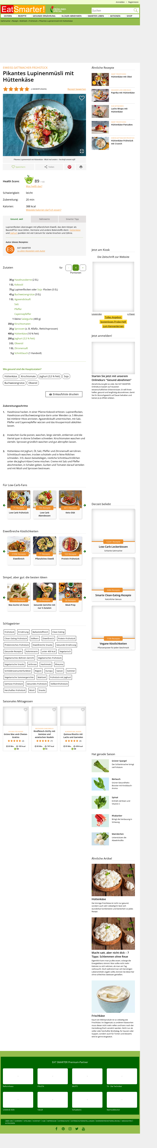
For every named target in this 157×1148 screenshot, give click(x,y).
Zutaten (8, 267)
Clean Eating (58, 632)
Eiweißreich (18, 558)
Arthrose (32, 664)
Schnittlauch (21, 353)
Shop (129, 16)
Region (38, 670)
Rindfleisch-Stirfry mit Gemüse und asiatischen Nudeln (44, 734)
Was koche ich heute (19, 605)
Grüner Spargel (119, 760)
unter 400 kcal (49, 651)
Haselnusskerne (23, 279)
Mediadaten (127, 1121)
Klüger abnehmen (72, 16)
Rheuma (59, 664)
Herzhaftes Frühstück (15, 690)
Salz (16, 304)
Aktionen (115, 16)
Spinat (115, 797)
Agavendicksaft (22, 299)
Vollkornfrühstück (59, 683)
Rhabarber (117, 815)
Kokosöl (18, 284)
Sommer (71, 670)
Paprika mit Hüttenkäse (123, 92)
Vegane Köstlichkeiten (113, 643)
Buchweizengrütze (24, 294)
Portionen (75, 272)
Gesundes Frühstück (37, 683)
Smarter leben (96, 16)
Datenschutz (63, 1121)
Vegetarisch (65, 651)
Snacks (42, 690)
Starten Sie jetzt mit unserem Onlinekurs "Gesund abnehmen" (113, 362)
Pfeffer (18, 309)
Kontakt (36, 1121)
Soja (39, 289)
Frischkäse (98, 1015)
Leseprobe (97, 314)
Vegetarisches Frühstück (49, 657)
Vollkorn (35, 638)
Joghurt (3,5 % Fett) (24, 338)
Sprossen (19, 328)
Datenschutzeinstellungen (82, 1121)
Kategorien (10, 1123)
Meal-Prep (70, 605)
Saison (60, 670)
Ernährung (23, 632)
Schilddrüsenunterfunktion (18, 670)
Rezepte (22, 16)
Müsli (32, 690)
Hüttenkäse (20, 333)
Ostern (8, 16)
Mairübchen (118, 834)
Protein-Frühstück (70, 558)
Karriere (18, 1121)
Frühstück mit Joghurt (60, 677)
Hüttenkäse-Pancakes (122, 124)
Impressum (51, 1121)
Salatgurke (27, 318)
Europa (49, 670)
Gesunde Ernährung (44, 16)
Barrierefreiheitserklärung (108, 1121)
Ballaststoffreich (40, 632)
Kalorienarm (32, 651)
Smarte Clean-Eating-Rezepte (113, 595)
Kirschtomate (28, 376)
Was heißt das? (34, 186)
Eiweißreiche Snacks (42, 645)
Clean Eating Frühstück (16, 638)
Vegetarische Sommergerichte (19, 677)
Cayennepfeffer (22, 314)
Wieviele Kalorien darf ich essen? (43, 209)
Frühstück (9, 632)
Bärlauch (116, 779)
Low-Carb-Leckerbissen (113, 546)
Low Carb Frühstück (19, 512)
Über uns (9, 1121)
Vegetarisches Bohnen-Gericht (19, 657)
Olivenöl (18, 343)
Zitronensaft (21, 348)
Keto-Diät (70, 512)
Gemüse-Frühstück (14, 683)
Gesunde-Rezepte (13, 651)
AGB (43, 1121)
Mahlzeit (42, 677)
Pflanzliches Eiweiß (44, 558)
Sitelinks (27, 1121)
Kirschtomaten (22, 323)
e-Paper (131, 314)
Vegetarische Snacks (14, 664)
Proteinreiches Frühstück (17, 645)
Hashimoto (46, 664)
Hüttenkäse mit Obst (121, 76)
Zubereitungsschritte (15, 405)
